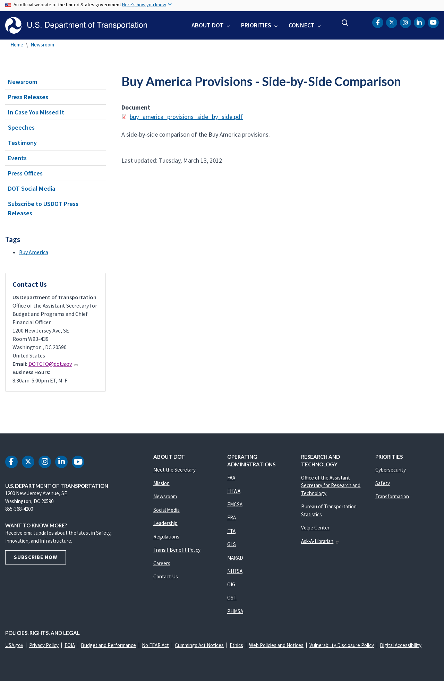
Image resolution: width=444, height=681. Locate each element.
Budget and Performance (108, 645)
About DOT (207, 25)
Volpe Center (315, 527)
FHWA (233, 491)
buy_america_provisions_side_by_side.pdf (186, 117)
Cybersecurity (390, 469)
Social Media (166, 510)
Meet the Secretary (174, 469)
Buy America (33, 252)
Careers (161, 563)
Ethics (236, 645)
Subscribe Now (35, 557)
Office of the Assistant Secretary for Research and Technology (330, 485)
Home (16, 44)
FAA (231, 477)
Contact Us (165, 576)
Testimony (22, 143)
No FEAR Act (155, 645)
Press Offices (25, 173)
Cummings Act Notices (199, 645)
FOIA (70, 645)
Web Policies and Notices (276, 645)
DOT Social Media (31, 188)
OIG (231, 584)
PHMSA (235, 611)
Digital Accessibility (400, 645)
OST (232, 597)
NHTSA (234, 571)
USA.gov (14, 645)
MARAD (235, 557)
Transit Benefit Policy (176, 549)
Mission (161, 483)
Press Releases (28, 97)
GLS (231, 544)
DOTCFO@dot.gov (53, 363)
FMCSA (234, 504)
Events (17, 158)
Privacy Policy (44, 645)
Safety (382, 483)
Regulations (166, 536)
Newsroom (42, 44)
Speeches (21, 127)
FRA (231, 517)
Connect (302, 25)
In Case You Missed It (36, 112)
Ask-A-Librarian (320, 541)
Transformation (392, 496)
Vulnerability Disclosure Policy (341, 645)
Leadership (165, 523)
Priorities (256, 25)
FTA (231, 531)
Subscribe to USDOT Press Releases (43, 208)
